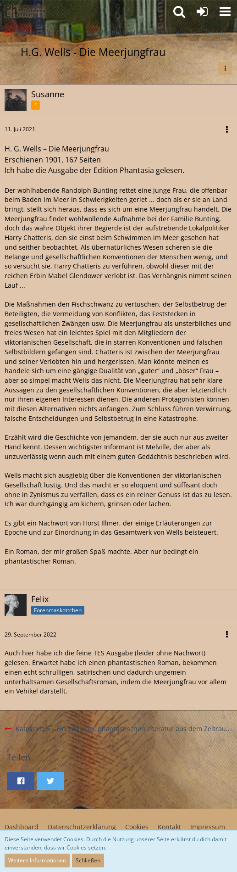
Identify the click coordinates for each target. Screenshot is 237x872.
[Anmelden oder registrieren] (202, 11)
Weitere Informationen (37, 860)
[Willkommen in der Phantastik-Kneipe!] (25, 11)
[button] (225, 11)
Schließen (88, 860)
